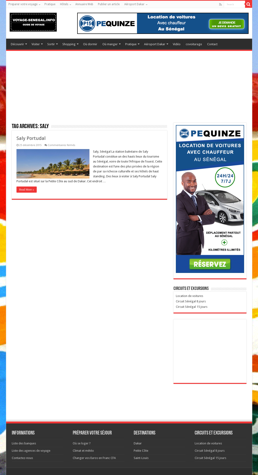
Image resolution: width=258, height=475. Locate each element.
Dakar (138, 443)
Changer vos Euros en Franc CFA (94, 458)
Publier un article (109, 4)
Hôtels (64, 4)
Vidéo (177, 44)
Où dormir (90, 44)
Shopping (69, 44)
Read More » (26, 189)
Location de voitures (189, 296)
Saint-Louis (141, 458)
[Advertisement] (129, 90)
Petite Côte (141, 450)
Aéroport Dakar (134, 4)
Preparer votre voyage (22, 4)
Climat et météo (83, 450)
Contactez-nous (22, 458)
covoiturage (194, 44)
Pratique (49, 4)
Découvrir (17, 44)
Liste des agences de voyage (31, 450)
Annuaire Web (84, 4)
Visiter (36, 44)
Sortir (51, 44)
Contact (212, 44)
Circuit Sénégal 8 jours (191, 301)
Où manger (110, 44)
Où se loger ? (82, 443)
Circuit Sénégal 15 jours (191, 307)
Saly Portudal (31, 138)
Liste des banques (24, 443)
